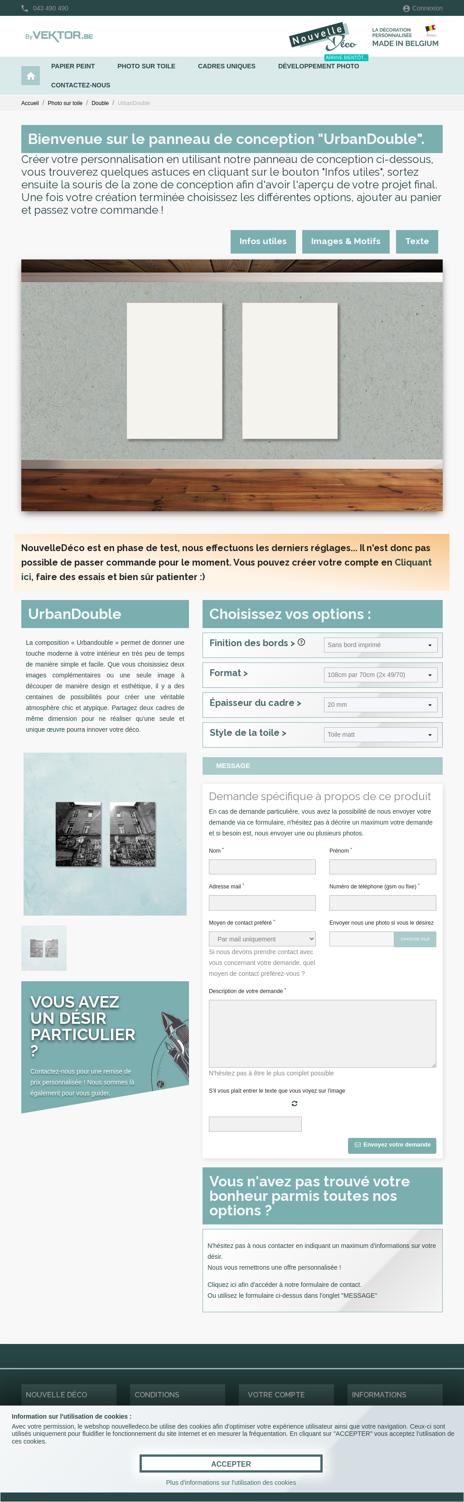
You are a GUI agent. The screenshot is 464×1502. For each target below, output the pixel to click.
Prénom (340, 850)
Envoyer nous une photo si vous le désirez (381, 923)
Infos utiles (263, 241)
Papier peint (73, 66)
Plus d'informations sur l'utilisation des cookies (231, 1482)
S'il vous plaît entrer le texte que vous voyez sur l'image (277, 1091)
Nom (216, 850)
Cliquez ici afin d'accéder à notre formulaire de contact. (285, 1284)
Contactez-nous (80, 85)
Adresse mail (226, 886)
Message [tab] (233, 765)
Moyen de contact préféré (242, 922)
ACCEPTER (231, 1464)
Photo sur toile (146, 66)
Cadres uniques (227, 66)
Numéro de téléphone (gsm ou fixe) (374, 886)
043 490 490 (50, 8)
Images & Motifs (346, 241)
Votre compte (276, 1395)
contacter (281, 1245)
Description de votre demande (247, 990)
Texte (417, 241)
